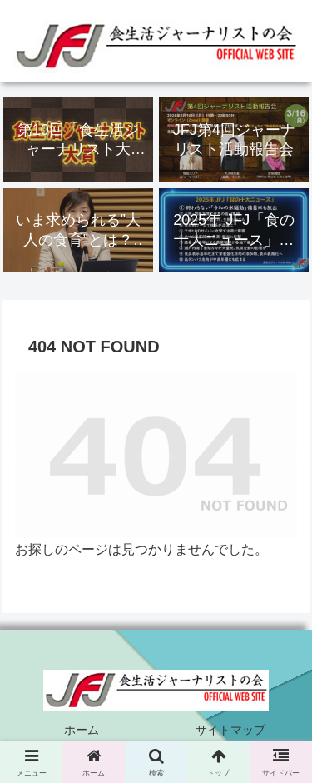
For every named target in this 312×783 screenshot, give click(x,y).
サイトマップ (230, 729)
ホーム (81, 729)
